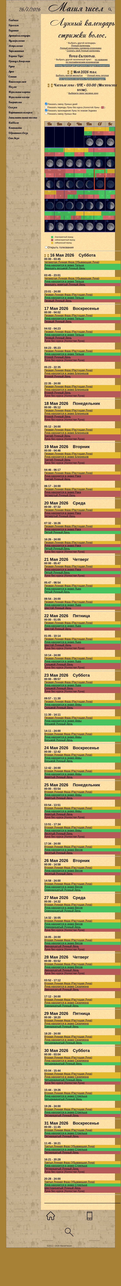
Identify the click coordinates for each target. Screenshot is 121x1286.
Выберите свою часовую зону (83, 93)
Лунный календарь (19, 35)
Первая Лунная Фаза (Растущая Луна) (68, 294)
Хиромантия (16, 51)
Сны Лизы (14, 138)
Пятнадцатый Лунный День (61, 1115)
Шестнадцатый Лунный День (62, 1188)
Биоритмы (15, 102)
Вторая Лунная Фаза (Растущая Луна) (68, 734)
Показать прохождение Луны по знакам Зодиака (72, 110)
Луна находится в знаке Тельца (64, 265)
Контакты (15, 127)
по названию (101, 59)
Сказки (13, 107)
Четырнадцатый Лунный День (63, 1042)
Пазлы (13, 86)
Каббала (14, 122)
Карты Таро (16, 56)
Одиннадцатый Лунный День (62, 889)
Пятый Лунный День (57, 532)
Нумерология (17, 40)
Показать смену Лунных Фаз (62, 114)
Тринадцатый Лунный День (61, 1005)
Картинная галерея (20, 112)
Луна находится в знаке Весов (63, 849)
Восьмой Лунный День (58, 723)
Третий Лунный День (57, 435)
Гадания (13, 30)
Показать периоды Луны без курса (65, 107)
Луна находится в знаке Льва (62, 588)
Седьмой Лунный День (58, 664)
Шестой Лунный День (57, 608)
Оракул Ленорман (19, 61)
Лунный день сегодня (98, 75)
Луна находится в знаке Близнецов (66, 373)
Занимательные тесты (23, 117)
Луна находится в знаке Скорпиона (66, 986)
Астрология (16, 45)
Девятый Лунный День (58, 777)
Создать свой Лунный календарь (83, 50)
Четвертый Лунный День (59, 495)
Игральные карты (19, 92)
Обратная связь (18, 133)
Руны (12, 66)
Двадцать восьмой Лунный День (64, 268)
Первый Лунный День (58, 300)
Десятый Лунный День (58, 833)
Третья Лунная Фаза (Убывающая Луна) (69, 1146)
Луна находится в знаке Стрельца (65, 1096)
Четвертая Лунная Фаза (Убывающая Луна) (71, 262)
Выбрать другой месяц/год (69, 75)
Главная (13, 20)
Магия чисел (75, 7)
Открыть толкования (61, 247)
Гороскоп (14, 25)
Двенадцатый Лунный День (61, 946)
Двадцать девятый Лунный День (64, 284)
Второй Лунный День (57, 357)
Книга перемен (17, 81)
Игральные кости (19, 97)
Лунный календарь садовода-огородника (80, 48)
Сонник (13, 76)
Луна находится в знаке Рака (62, 476)
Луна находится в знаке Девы (63, 704)
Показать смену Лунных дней (62, 104)
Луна (11, 71)
